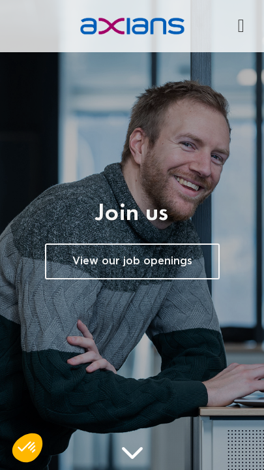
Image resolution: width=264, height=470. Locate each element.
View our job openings (132, 261)
